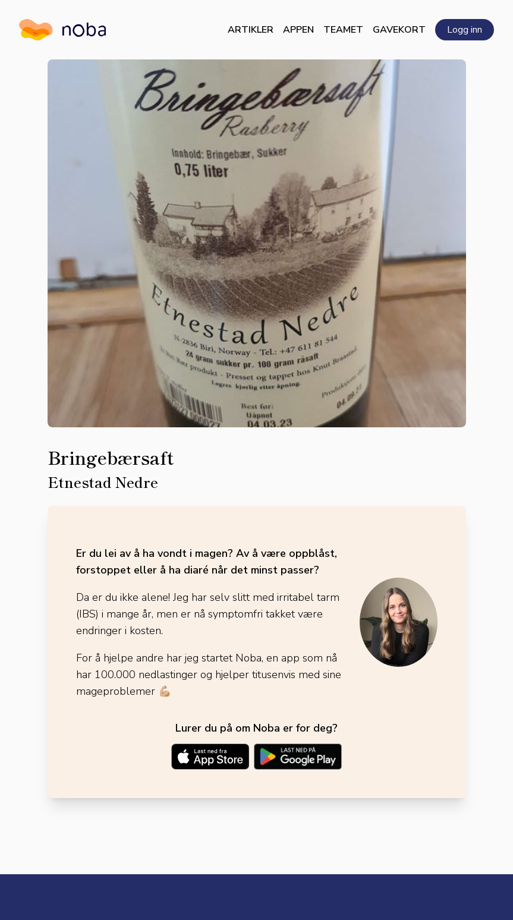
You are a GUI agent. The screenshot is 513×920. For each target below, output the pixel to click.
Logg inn (464, 29)
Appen (298, 29)
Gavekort (399, 29)
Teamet (343, 29)
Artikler (250, 29)
